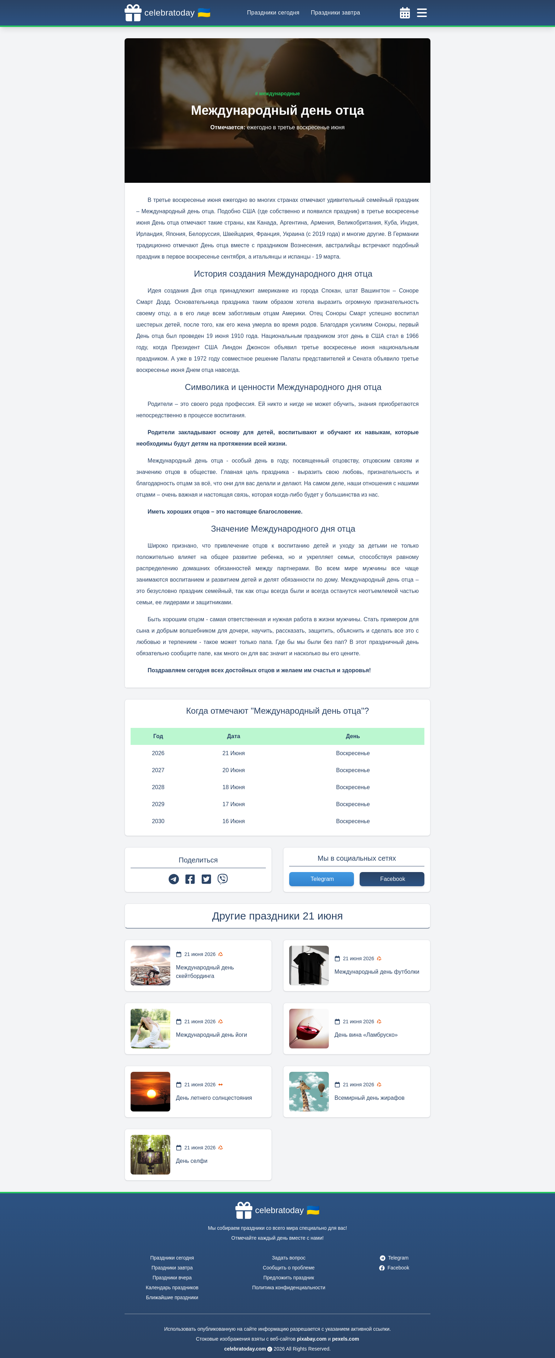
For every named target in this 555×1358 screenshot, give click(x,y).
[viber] (222, 879)
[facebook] (190, 879)
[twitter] (206, 879)
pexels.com (345, 1339)
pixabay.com (312, 1339)
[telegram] (173, 879)
